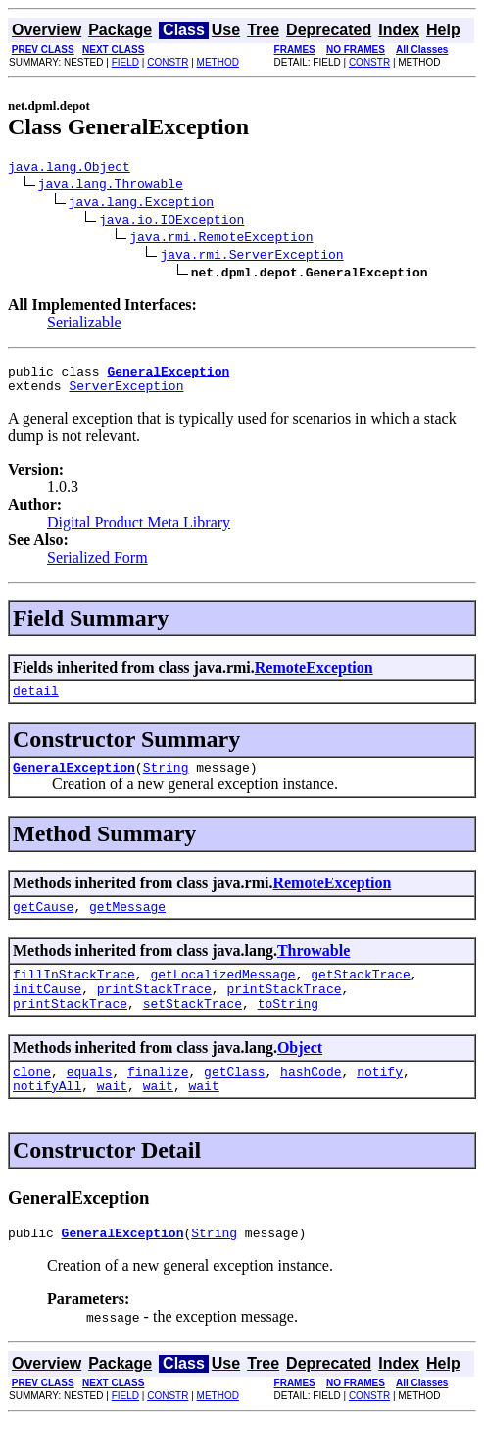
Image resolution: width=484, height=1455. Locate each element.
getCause (43, 923)
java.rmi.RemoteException (221, 239)
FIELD (125, 62)
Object (299, 1074)
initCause (47, 1012)
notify (380, 1100)
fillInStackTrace (74, 994)
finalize (157, 1100)
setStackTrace (192, 1029)
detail (36, 702)
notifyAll (47, 1118)
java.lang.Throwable (110, 186)
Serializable (84, 325)
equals (90, 1100)
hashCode (310, 1100)
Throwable (313, 968)
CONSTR (167, 62)
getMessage (127, 923)
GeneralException (74, 781)
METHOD (218, 62)
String (166, 781)
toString (288, 1029)
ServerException (126, 394)
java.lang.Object (69, 168)
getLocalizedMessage (222, 994)
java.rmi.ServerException (251, 257)
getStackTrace (360, 994)
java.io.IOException (171, 221)
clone (32, 1100)
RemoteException (314, 676)
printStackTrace (154, 1012)
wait (112, 1118)
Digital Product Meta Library (138, 531)
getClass (234, 1100)
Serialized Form (97, 566)
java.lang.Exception (141, 204)
